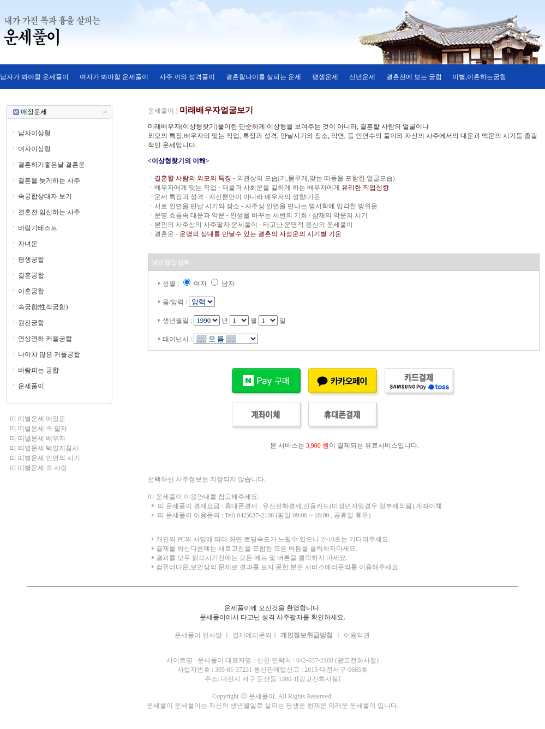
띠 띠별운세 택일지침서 (44, 448)
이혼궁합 (31, 291)
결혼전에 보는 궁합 (414, 77)
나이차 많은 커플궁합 (49, 354)
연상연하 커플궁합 (45, 338)
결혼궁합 (31, 275)
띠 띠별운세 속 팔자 (38, 428)
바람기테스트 (37, 228)
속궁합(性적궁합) (43, 307)
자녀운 (28, 244)
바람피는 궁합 (38, 370)
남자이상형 (34, 133)
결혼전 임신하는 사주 (49, 212)
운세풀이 (31, 386)
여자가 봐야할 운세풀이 (114, 77)
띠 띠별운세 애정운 (37, 419)
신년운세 (362, 77)
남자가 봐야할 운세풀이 (34, 77)
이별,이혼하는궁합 (478, 77)
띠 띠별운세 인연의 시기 (45, 458)
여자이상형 (34, 149)
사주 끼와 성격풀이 (187, 77)
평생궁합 (31, 259)
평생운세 (325, 77)
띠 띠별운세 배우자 (37, 438)
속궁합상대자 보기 (45, 196)
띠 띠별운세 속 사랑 (38, 468)
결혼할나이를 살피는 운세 (263, 77)
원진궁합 (31, 323)
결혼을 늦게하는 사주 (49, 180)
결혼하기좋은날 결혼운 (51, 164)
